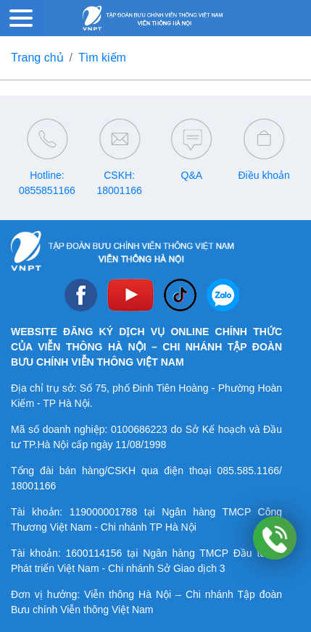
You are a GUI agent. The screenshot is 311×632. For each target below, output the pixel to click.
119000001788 (103, 512)
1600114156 (94, 553)
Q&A (192, 175)
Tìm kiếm (102, 57)
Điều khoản (263, 175)
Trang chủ (37, 57)
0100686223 (139, 429)
